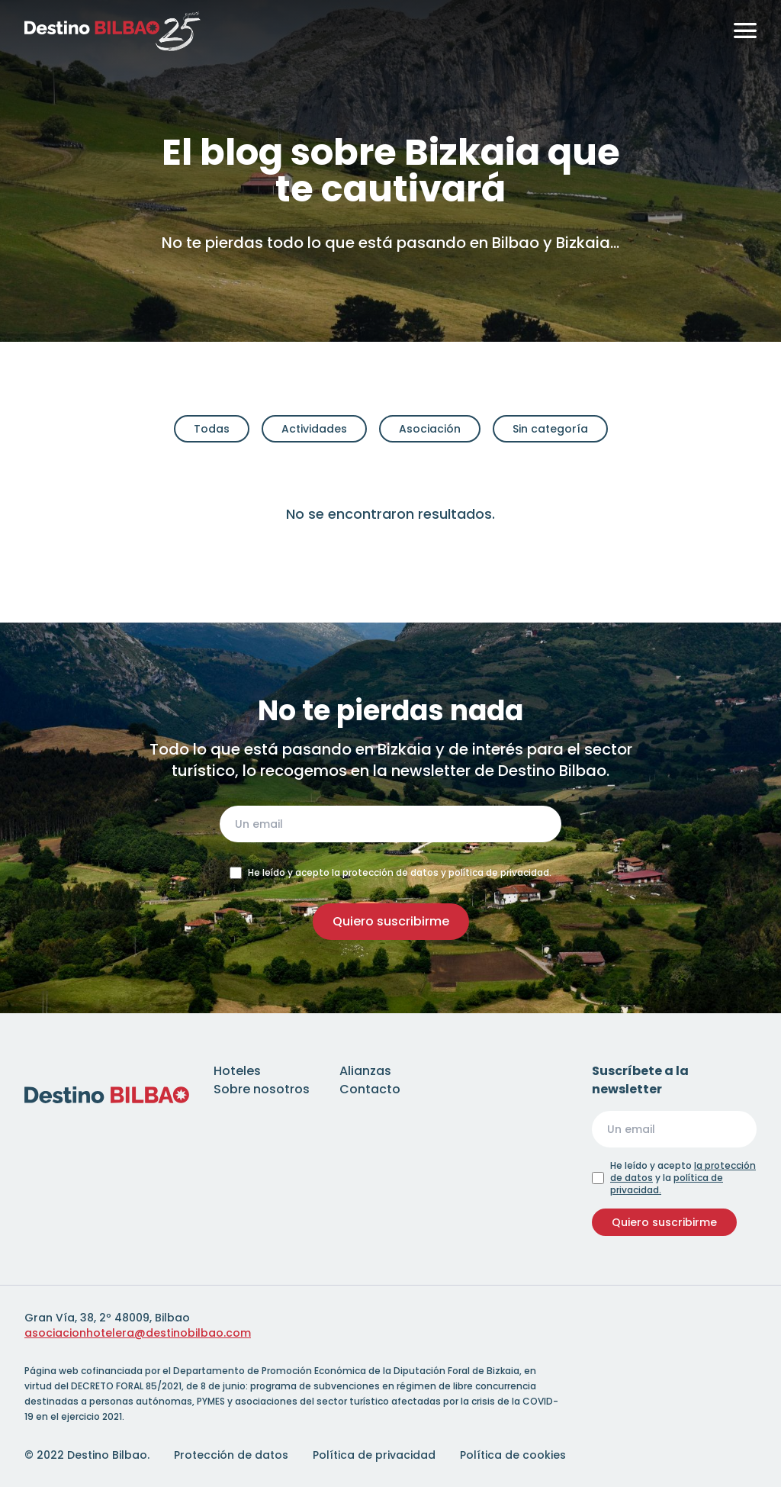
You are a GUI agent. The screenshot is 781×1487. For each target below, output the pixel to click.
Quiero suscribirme (391, 921)
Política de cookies (513, 1455)
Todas (212, 428)
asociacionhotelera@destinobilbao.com (137, 1333)
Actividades (314, 428)
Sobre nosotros (262, 1089)
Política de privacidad (374, 1455)
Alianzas (365, 1071)
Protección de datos (231, 1455)
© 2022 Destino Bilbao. (86, 1455)
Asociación (430, 428)
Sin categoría (550, 428)
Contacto (369, 1089)
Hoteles (237, 1071)
